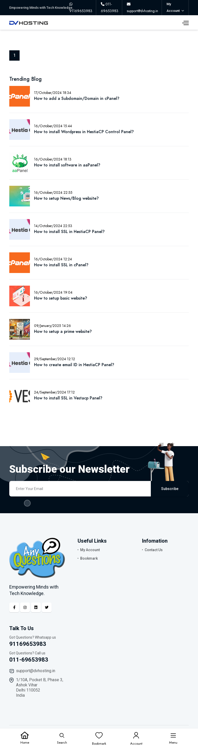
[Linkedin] (36, 607)
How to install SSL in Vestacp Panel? (68, 398)
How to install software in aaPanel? (67, 165)
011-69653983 (28, 659)
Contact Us (154, 550)
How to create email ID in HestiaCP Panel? (74, 365)
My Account (90, 550)
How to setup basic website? (60, 298)
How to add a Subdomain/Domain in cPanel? (76, 98)
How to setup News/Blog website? (66, 198)
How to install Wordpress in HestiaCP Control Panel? (84, 132)
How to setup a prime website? (63, 331)
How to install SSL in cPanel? (61, 265)
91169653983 (27, 644)
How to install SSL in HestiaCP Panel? (69, 232)
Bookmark (89, 558)
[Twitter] (47, 607)
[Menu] (173, 738)
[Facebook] (14, 607)
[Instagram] (25, 607)
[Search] (62, 738)
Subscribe (169, 489)
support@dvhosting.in (35, 670)
